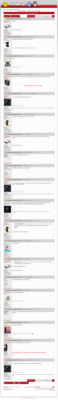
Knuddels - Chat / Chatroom (47, 388)
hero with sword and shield (17, 386)
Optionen (7, 16)
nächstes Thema (24, 382)
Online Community (53, 397)
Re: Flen (23, 290)
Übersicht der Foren (22, 11)
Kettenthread (23, 12)
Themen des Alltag (15, 12)
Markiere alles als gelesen (8, 389)
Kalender (29, 11)
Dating (48, 397)
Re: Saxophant (24, 200)
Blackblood (10, 386)
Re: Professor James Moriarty (26, 93)
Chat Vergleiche (25, 398)
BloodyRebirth (20, 223)
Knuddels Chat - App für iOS (25, 397)
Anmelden (16, 9)
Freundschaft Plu (40, 397)
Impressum (31, 398)
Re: (22, 165)
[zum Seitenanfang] (7, 34)
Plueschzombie (6, 387)
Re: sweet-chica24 (25, 309)
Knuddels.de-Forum (7, 12)
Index (16, 382)
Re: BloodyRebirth (25, 152)
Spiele (45, 397)
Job (34, 398)
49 (45, 16)
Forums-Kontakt (39, 388)
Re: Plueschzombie (25, 74)
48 (42, 16)
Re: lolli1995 (24, 179)
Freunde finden (33, 397)
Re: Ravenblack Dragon (25, 114)
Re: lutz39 (24, 18)
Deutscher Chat (4, 397)
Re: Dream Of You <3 (25, 360)
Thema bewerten (15, 16)
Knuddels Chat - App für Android (13, 397)
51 (49, 16)
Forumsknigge (37, 11)
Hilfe (33, 11)
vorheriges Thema (8, 382)
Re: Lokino (23, 134)
